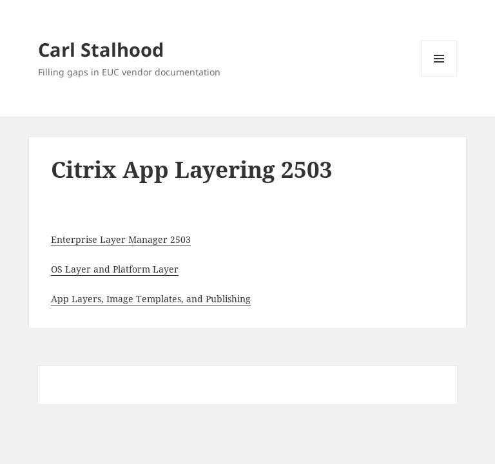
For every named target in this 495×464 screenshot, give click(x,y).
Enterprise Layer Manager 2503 (121, 239)
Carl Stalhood (101, 49)
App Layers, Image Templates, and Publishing (151, 299)
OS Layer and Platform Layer (115, 269)
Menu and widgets (439, 76)
